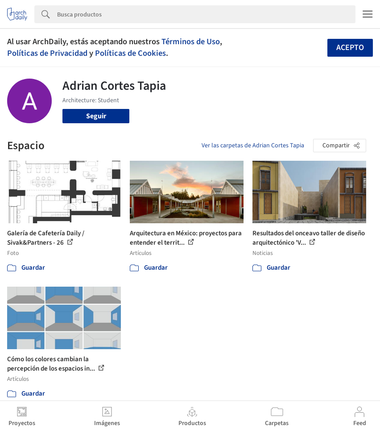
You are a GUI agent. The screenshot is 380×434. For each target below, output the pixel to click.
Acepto (350, 47)
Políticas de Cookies (130, 53)
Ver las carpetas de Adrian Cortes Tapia (253, 145)
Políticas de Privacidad (47, 53)
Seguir (96, 116)
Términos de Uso (190, 41)
